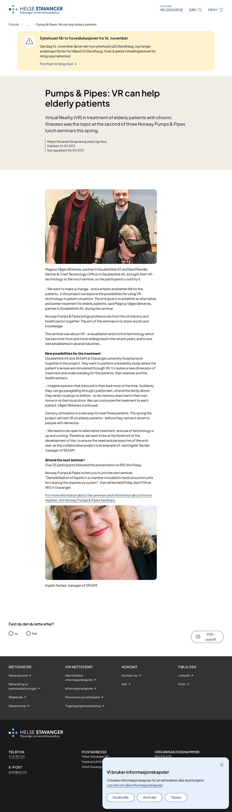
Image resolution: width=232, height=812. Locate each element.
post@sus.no (18, 772)
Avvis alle (149, 797)
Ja (16, 633)
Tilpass (176, 797)
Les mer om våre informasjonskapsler (135, 785)
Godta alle (121, 797)
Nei (34, 633)
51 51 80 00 (17, 756)
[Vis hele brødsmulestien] (27, 24)
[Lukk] (222, 765)
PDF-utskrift (210, 636)
